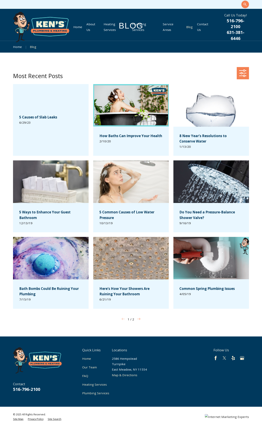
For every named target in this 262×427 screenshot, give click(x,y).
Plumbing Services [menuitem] (139, 27)
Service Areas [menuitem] (168, 27)
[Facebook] (215, 358)
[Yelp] (233, 358)
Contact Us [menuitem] (202, 27)
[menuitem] (18, 419)
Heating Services (94, 384)
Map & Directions (124, 375)
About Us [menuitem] (90, 27)
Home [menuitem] (77, 27)
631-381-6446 (235, 35)
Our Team (89, 367)
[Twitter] (224, 358)
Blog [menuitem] (189, 27)
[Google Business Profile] (242, 358)
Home (86, 359)
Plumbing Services (95, 393)
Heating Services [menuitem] (110, 27)
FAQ (85, 376)
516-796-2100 (235, 23)
